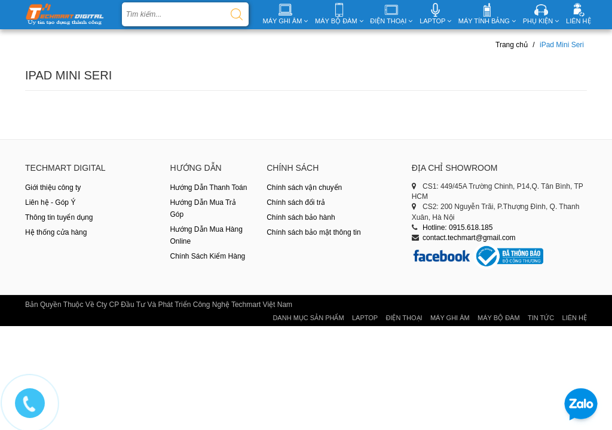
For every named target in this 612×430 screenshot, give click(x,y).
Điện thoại (403, 317)
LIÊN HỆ (578, 20)
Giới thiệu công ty (53, 187)
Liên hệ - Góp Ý (50, 202)
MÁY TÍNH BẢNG (487, 21)
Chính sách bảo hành (301, 217)
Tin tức (541, 317)
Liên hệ (574, 317)
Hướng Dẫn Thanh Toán (208, 187)
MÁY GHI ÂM (285, 21)
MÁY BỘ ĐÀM (339, 21)
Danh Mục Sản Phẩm (308, 317)
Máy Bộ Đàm (499, 317)
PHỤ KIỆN (541, 21)
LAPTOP (435, 21)
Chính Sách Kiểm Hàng (208, 256)
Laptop (365, 317)
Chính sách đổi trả (296, 202)
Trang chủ (511, 45)
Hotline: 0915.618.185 (457, 227)
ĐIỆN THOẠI (391, 21)
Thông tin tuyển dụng (59, 217)
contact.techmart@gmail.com (469, 238)
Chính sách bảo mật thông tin (313, 232)
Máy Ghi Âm (450, 317)
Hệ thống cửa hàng (56, 232)
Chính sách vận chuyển (304, 187)
